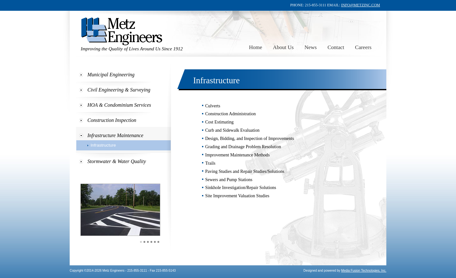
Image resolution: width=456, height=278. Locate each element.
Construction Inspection (111, 120)
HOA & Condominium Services (119, 105)
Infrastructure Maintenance (115, 135)
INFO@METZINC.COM (360, 5)
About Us (283, 47)
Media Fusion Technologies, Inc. (363, 270)
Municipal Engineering (111, 74)
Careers (363, 47)
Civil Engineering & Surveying (118, 89)
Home (255, 47)
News (310, 47)
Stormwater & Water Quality (116, 161)
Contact (335, 47)
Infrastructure (103, 145)
